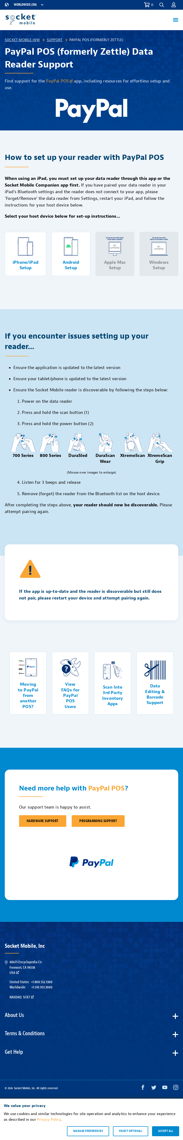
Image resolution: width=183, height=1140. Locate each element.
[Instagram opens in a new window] (175, 1088)
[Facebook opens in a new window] (142, 1088)
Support (54, 40)
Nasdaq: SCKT (22, 997)
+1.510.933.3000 (41, 987)
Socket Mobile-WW (22, 40)
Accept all (165, 1131)
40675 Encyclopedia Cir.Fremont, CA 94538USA (26, 967)
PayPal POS (59, 81)
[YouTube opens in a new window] (164, 1088)
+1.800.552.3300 (41, 982)
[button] (161, 5)
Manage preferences (88, 1131)
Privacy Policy (49, 1119)
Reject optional (130, 1131)
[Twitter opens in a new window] (153, 1088)
